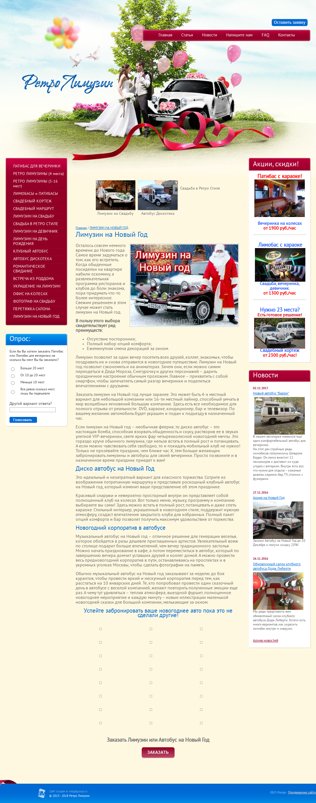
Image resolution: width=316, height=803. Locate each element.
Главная (165, 35)
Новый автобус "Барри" (271, 393)
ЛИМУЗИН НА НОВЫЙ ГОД (36, 316)
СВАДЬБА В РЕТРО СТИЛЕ (35, 224)
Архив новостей (265, 641)
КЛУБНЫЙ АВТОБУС (30, 251)
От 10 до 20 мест (32, 376)
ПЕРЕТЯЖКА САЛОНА (31, 309)
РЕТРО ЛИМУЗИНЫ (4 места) (38, 174)
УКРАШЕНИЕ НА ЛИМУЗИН (36, 286)
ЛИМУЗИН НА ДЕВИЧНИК (35, 231)
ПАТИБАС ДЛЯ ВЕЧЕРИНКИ (37, 166)
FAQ (265, 35)
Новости (209, 35)
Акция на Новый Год (269, 498)
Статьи (187, 35)
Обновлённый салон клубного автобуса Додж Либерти (277, 566)
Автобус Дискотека (158, 213)
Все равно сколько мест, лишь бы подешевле (37, 392)
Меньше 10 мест (32, 383)
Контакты (286, 35)
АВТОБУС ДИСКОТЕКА (32, 259)
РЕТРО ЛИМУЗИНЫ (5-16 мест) (35, 184)
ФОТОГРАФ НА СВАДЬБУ (34, 301)
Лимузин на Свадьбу (115, 213)
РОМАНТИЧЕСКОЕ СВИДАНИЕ (29, 269)
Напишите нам (239, 35)
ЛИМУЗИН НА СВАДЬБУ (33, 216)
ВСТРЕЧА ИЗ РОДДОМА (33, 279)
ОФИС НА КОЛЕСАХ (30, 294)
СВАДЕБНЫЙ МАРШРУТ (33, 209)
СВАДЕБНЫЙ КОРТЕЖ (32, 201)
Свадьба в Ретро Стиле (200, 188)
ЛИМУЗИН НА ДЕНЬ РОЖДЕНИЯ (30, 241)
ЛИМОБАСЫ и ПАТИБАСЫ (35, 194)
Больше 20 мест (32, 369)
